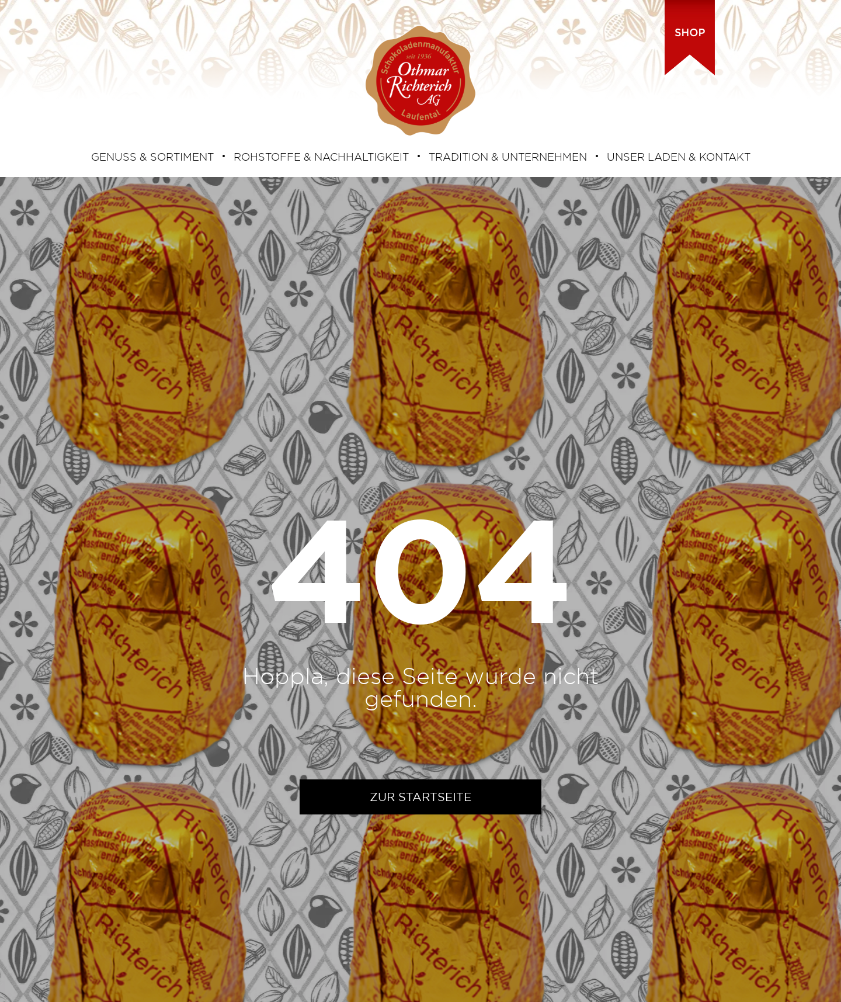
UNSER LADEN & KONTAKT (678, 156)
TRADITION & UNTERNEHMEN (508, 156)
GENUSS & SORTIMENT (152, 156)
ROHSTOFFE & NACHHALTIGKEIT (321, 156)
